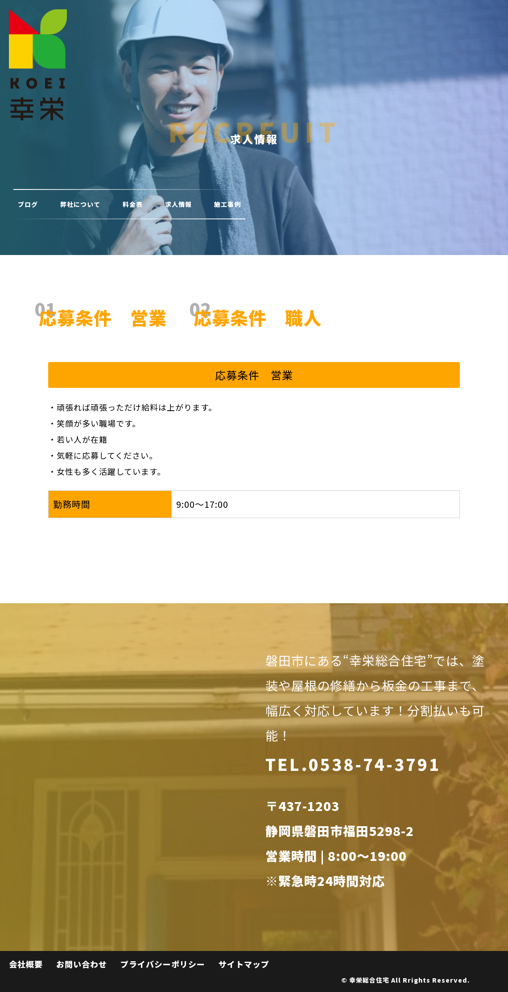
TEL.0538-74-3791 (353, 763)
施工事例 (227, 204)
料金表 (133, 204)
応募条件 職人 (258, 317)
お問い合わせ (81, 964)
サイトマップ (244, 964)
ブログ (28, 204)
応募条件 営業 (103, 317)
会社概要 (26, 964)
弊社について (80, 204)
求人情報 (178, 204)
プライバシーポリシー (162, 964)
